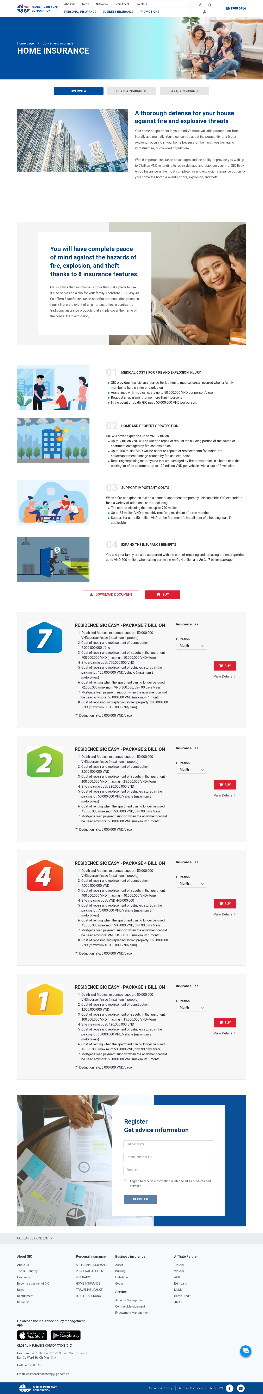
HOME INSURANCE (88, 1283)
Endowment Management (132, 1312)
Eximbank (180, 1283)
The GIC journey (27, 1271)
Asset (119, 1265)
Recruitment (122, 4)
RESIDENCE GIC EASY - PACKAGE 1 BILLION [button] (120, 987)
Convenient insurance (58, 43)
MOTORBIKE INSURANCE (92, 1265)
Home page (25, 43)
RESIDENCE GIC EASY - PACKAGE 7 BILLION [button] (120, 625)
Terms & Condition (191, 1388)
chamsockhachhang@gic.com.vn (43, 1374)
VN (221, 1388)
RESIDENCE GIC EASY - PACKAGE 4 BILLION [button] (120, 863)
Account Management (130, 1300)
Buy (162, 594)
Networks (102, 4)
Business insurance (117, 11)
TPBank (179, 1265)
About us (69, 4)
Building (120, 1271)
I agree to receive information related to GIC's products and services (170, 1183)
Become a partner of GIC (33, 1283)
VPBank (179, 1271)
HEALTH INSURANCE (89, 1296)
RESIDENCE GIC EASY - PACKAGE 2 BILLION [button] (120, 749)
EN (210, 1388)
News (85, 4)
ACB (177, 1277)
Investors (141, 4)
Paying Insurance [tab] (184, 91)
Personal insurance (80, 11)
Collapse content (35, 1238)
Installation (122, 1277)
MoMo (178, 1289)
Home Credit (182, 1296)
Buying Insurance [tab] (131, 91)
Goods (119, 1283)
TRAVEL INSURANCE (89, 1289)
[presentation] (79, 91)
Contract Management (130, 1306)
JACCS (178, 1302)
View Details (225, 676)
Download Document (111, 594)
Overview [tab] (79, 91)
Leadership (24, 1277)
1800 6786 (29, 1365)
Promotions (149, 11)
